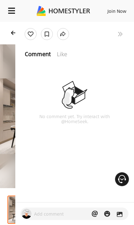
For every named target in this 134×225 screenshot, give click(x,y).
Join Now (117, 11)
